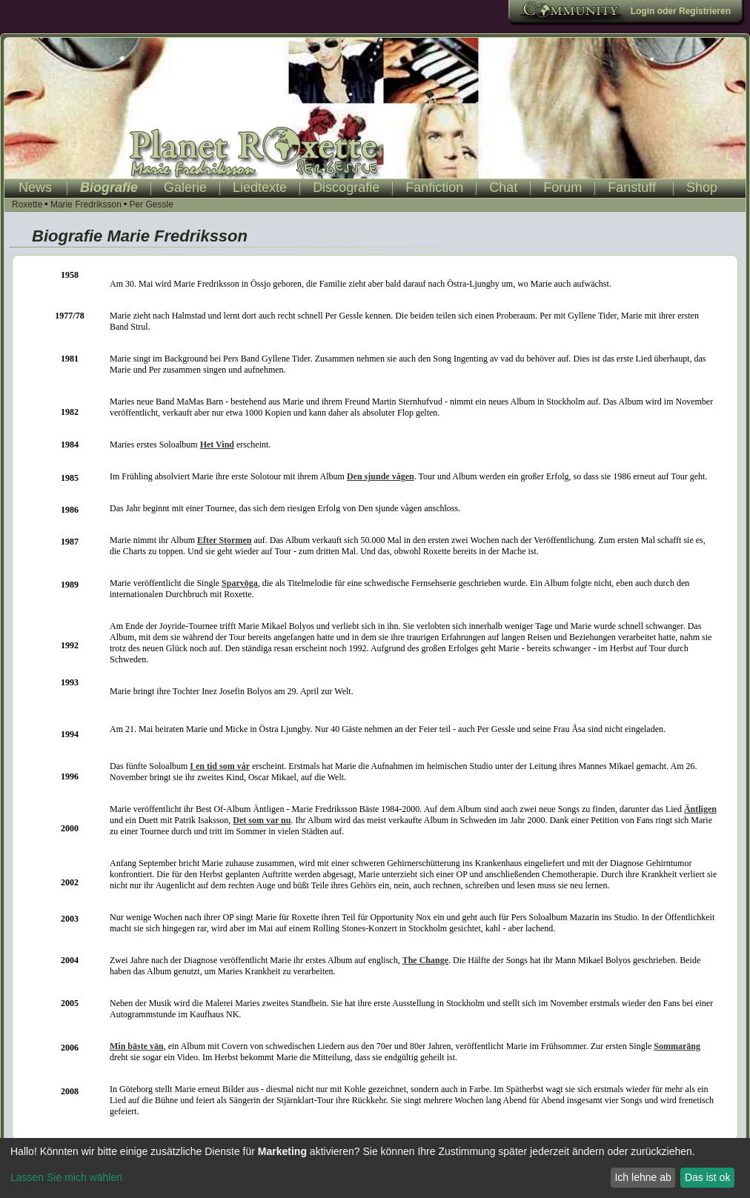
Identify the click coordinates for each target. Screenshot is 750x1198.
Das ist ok (707, 1177)
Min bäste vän (137, 1046)
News (35, 187)
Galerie (185, 187)
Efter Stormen (224, 540)
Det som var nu (262, 820)
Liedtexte (260, 187)
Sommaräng (677, 1046)
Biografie (109, 187)
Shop (701, 187)
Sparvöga (240, 583)
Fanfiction (434, 187)
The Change (425, 960)
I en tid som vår (220, 766)
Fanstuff (632, 187)
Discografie (346, 187)
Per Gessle (151, 204)
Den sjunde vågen (380, 476)
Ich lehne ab (642, 1177)
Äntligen (700, 809)
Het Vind (217, 444)
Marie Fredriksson (86, 204)
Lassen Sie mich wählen (66, 1177)
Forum (562, 187)
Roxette (27, 204)
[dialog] (375, 1168)
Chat (503, 187)
